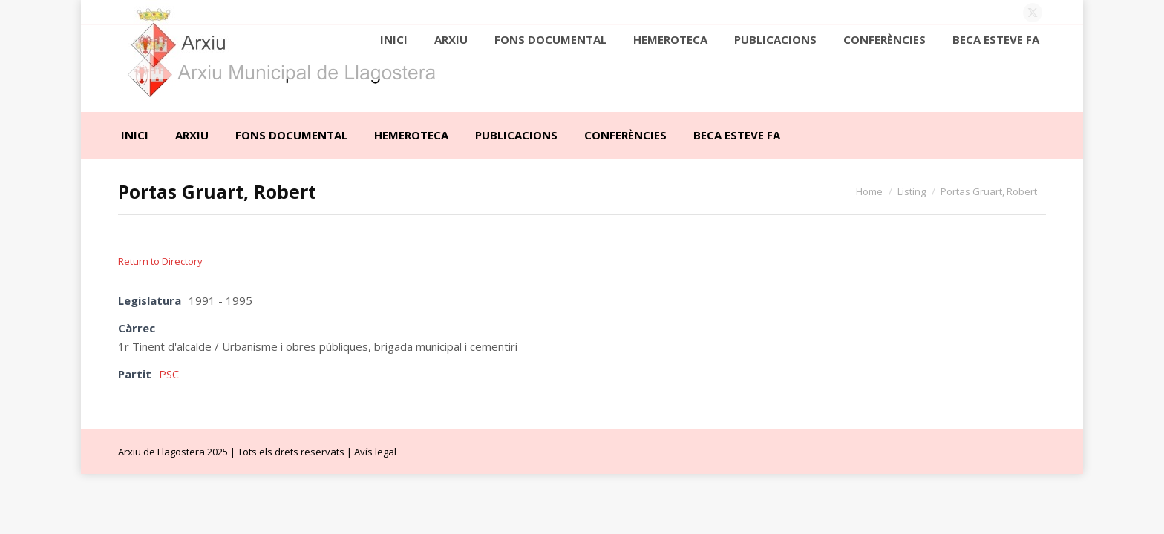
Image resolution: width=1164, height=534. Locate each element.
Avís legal (375, 451)
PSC (169, 373)
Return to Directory (160, 261)
